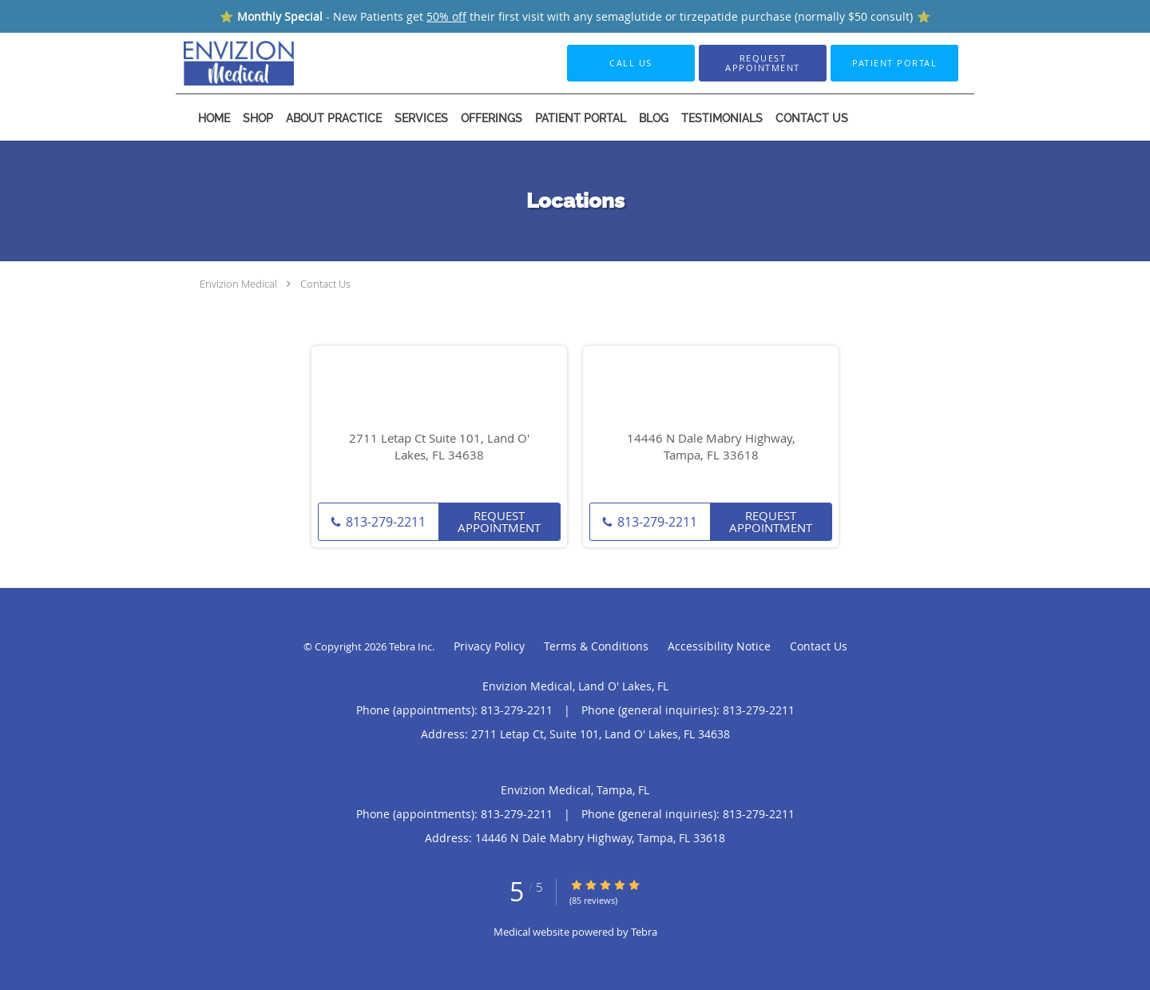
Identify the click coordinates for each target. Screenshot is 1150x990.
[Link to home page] (215, 63)
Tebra (644, 931)
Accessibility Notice (719, 646)
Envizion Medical (238, 283)
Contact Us (325, 283)
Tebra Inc (410, 646)
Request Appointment (499, 521)
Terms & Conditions (596, 646)
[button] (763, 63)
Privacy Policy (489, 646)
